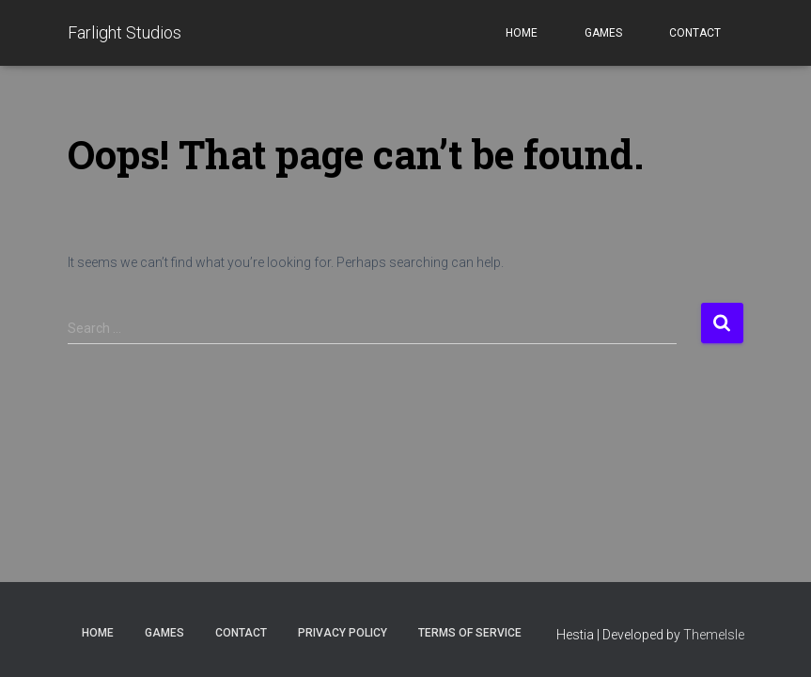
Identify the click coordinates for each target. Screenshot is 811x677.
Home (522, 32)
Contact (695, 32)
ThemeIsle (713, 634)
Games (603, 32)
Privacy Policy (342, 632)
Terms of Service (470, 632)
